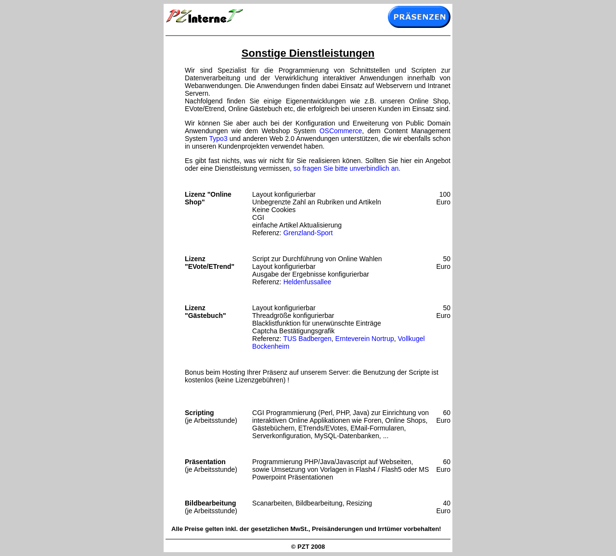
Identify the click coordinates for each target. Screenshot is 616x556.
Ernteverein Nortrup (364, 338)
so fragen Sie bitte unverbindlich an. (347, 168)
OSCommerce (341, 131)
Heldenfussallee (307, 282)
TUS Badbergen (307, 338)
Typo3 (218, 138)
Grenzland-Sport (308, 233)
